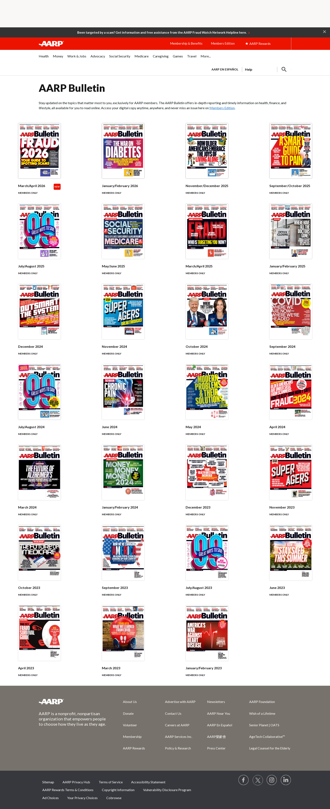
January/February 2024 (120, 507)
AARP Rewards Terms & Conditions (67, 790)
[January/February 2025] (290, 243)
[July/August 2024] (39, 404)
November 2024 (114, 346)
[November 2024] (123, 324)
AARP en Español (225, 69)
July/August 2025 (31, 266)
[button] (324, 31)
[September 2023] (123, 565)
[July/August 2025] (39, 243)
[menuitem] (44, 58)
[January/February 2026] (123, 163)
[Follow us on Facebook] (243, 780)
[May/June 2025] (123, 243)
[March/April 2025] (207, 243)
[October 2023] (39, 565)
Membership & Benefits (186, 43)
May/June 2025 (113, 266)
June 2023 (277, 588)
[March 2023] (123, 645)
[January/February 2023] (207, 645)
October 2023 (29, 588)
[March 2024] (39, 485)
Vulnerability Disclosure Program (167, 790)
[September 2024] (290, 324)
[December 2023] (207, 485)
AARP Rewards (134, 748)
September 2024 (282, 346)
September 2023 (115, 588)
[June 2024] (123, 404)
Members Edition (223, 43)
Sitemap (48, 782)
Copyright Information (118, 790)
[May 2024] (207, 404)
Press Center (216, 748)
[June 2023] (290, 565)
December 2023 (198, 507)
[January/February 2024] (123, 485)
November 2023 (281, 507)
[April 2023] (39, 645)
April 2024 (277, 427)
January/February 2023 (204, 668)
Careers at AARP (177, 725)
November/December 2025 (207, 186)
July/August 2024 (31, 427)
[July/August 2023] (207, 565)
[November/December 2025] (207, 163)
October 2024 (197, 346)
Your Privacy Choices (82, 798)
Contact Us (173, 713)
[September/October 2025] (290, 163)
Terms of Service (111, 782)
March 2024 (27, 507)
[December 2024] (39, 324)
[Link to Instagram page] (272, 780)
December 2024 (30, 346)
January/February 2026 (120, 186)
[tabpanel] (249, 69)
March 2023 (111, 668)
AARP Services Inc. (178, 737)
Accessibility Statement (148, 782)
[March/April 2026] (39, 163)
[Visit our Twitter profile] (258, 780)
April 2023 (26, 668)
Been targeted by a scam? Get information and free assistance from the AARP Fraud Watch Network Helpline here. (162, 32)
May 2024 (193, 427)
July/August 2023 (199, 588)
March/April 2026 (31, 186)
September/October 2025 (289, 186)
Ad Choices (50, 798)
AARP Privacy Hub (76, 782)
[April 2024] (290, 404)
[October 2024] (207, 324)
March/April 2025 (199, 266)
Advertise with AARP (180, 702)
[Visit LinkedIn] (286, 780)
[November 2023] (290, 485)
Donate (128, 713)
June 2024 (109, 427)
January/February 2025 (287, 266)
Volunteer (130, 725)
